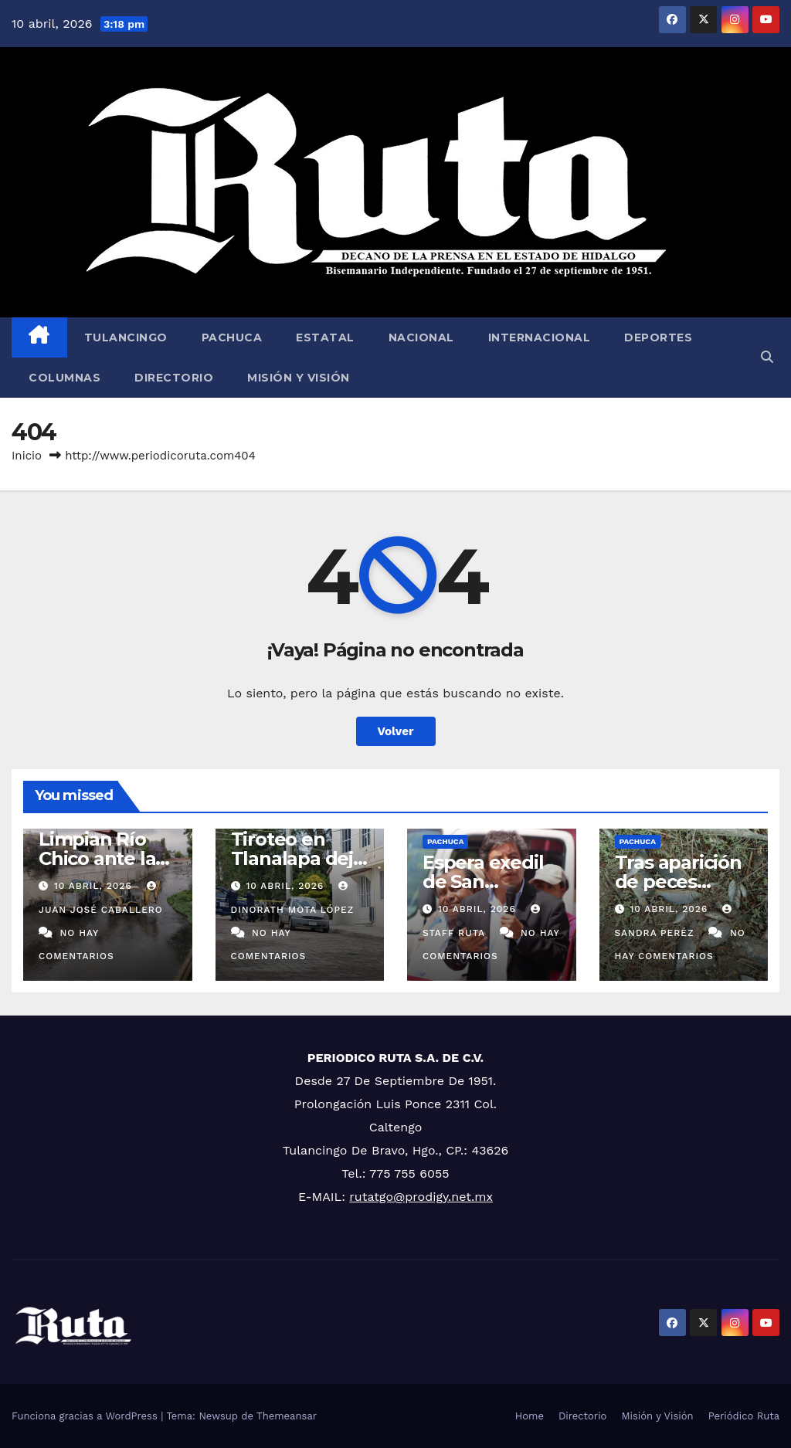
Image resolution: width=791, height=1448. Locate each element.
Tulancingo (126, 337)
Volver (396, 731)
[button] (767, 357)
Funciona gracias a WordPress (86, 1416)
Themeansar (286, 1416)
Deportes (658, 337)
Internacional (539, 337)
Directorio (173, 378)
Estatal (325, 337)
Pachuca (232, 337)
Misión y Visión (298, 378)
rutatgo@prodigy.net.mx (421, 1196)
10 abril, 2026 (95, 885)
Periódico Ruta (743, 1416)
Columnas (64, 378)
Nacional (421, 337)
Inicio (27, 456)
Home (529, 1416)
